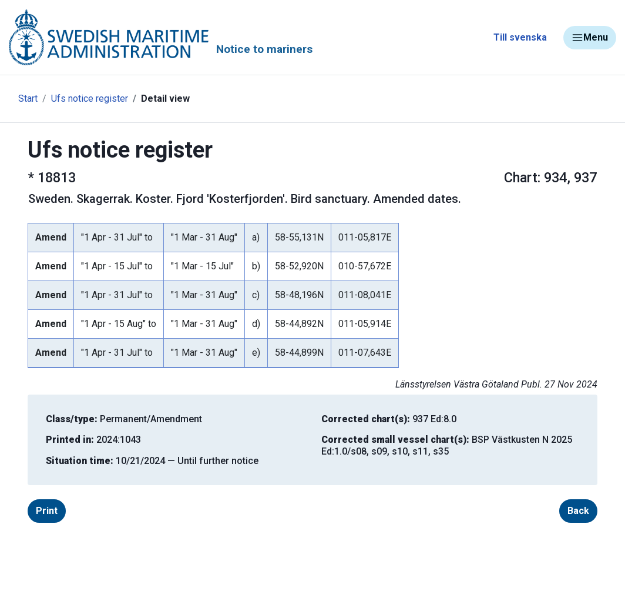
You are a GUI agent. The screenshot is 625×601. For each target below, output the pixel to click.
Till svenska (520, 37)
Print (47, 510)
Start (28, 98)
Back (578, 510)
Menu (590, 38)
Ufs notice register (89, 98)
